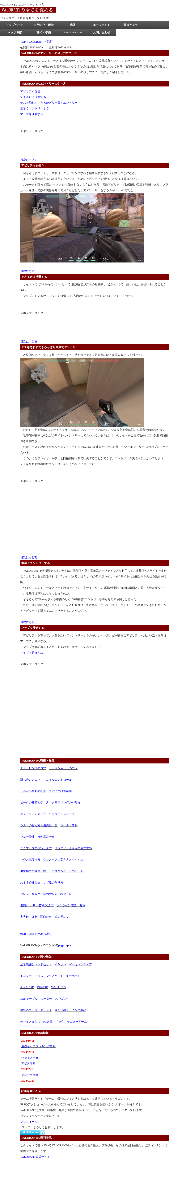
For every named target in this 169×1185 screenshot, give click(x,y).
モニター (26, 975)
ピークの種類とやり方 (34, 802)
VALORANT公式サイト (35, 1156)
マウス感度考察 (30, 859)
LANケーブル (29, 998)
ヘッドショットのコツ (63, 768)
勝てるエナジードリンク (36, 1010)
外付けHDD (58, 987)
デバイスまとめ (30, 1021)
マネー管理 (27, 836)
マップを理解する (31, 114)
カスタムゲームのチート (67, 871)
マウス (39, 975)
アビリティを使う (31, 91)
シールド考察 (69, 825)
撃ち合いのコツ (30, 779)
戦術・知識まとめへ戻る (36, 933)
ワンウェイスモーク (62, 813)
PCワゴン (61, 998)
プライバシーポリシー (72, 32)
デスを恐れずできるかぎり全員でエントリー (49, 102)
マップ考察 (14, 32)
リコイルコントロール (57, 779)
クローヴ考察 (29, 1074)
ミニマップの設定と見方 (36, 848)
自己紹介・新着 (44, 24)
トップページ (14, 24)
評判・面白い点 (42, 916)
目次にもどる (28, 159)
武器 (72, 24)
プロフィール (28, 1121)
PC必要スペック (53, 1021)
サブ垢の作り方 (53, 882)
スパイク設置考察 (60, 791)
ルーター (46, 998)
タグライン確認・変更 (71, 905)
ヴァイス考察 (29, 1057)
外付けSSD (27, 987)
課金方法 (66, 893)
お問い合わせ (101, 32)
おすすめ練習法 (30, 882)
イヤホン (60, 964)
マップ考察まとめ (31, 652)
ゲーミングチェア (80, 964)
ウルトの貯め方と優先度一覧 (38, 825)
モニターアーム (77, 1021)
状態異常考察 (46, 836)
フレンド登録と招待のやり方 (38, 893)
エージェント (101, 24)
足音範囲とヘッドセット (36, 964)
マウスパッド (54, 975)
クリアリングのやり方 (66, 802)
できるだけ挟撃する (33, 96)
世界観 (24, 916)
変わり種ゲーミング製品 (70, 1010)
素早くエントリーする (34, 108)
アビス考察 (28, 1063)
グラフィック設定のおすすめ (73, 848)
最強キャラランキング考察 (38, 1046)
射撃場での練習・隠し (34, 871)
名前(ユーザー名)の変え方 (37, 905)
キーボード (73, 975)
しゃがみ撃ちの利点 (33, 791)
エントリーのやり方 (33, 813)
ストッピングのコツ (33, 768)
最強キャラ (131, 24)
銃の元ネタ (62, 916)
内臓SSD (42, 987)
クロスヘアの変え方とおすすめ (63, 859)
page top (63, 945)
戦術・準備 (43, 32)
